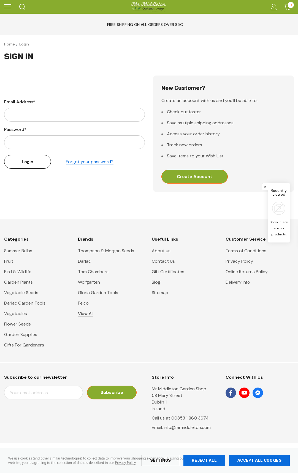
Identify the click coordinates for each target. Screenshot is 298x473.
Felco (83, 303)
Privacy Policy (125, 462)
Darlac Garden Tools (24, 303)
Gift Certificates (168, 272)
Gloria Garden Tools (98, 292)
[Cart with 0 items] (288, 7)
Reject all (204, 460)
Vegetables (15, 313)
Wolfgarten (89, 282)
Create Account (194, 176)
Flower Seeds (17, 324)
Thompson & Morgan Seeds (106, 251)
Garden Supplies (20, 334)
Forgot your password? (89, 162)
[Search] (21, 7)
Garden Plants (18, 282)
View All (85, 313)
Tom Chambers (93, 272)
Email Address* (19, 102)
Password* (15, 129)
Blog (156, 282)
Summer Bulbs (18, 251)
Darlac (84, 261)
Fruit (8, 261)
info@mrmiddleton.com (187, 427)
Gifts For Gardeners (24, 345)
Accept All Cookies (259, 460)
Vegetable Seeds (21, 292)
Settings (160, 460)
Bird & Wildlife (17, 272)
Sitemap (160, 292)
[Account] (273, 7)
